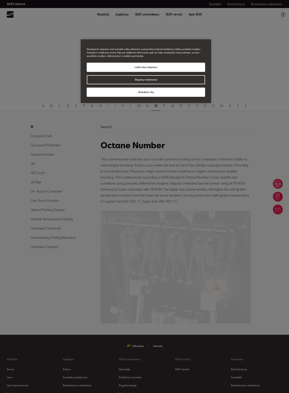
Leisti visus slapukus (146, 67)
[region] (146, 71)
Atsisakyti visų (146, 92)
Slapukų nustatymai (146, 79)
